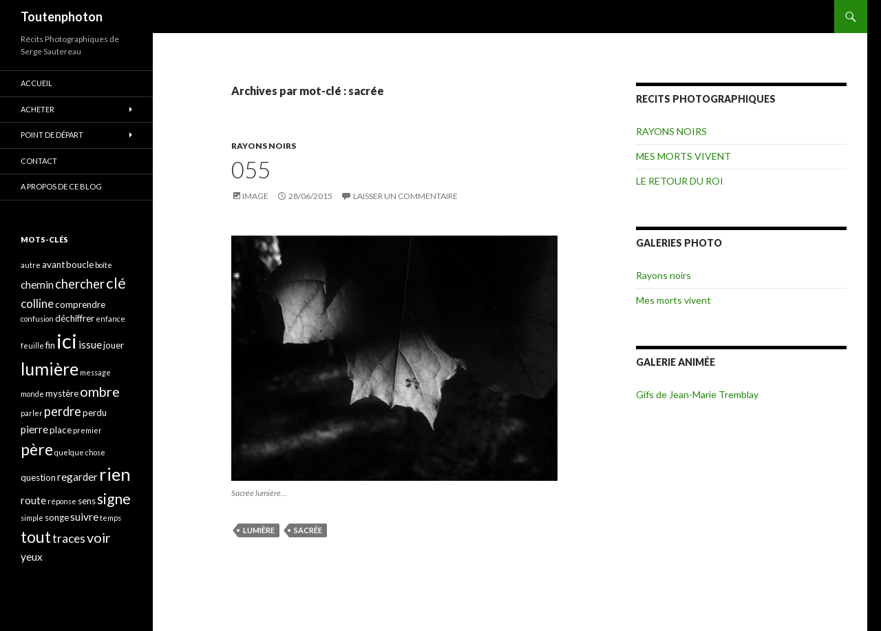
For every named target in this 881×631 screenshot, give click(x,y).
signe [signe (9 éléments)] (114, 498)
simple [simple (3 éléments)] (32, 517)
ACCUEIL (36, 83)
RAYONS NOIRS (263, 146)
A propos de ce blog (61, 186)
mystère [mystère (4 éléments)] (61, 393)
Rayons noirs (663, 275)
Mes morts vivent (673, 300)
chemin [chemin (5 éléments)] (37, 284)
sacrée (308, 530)
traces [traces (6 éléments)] (68, 538)
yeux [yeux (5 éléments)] (32, 556)
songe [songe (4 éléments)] (57, 517)
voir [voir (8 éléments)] (99, 538)
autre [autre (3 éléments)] (31, 264)
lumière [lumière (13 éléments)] (49, 368)
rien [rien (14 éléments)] (115, 474)
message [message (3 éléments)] (95, 372)
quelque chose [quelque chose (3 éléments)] (79, 452)
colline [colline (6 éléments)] (37, 303)
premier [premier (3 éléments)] (87, 430)
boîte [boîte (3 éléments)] (103, 264)
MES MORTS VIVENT (683, 156)
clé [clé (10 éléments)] (116, 282)
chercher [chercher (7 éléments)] (80, 283)
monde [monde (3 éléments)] (32, 393)
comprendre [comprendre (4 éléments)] (80, 304)
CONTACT (39, 160)
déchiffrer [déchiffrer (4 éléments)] (74, 318)
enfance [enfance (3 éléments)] (110, 318)
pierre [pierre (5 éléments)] (34, 429)
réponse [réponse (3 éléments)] (61, 501)
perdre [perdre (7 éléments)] (62, 411)
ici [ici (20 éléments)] (66, 341)
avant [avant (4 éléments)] (53, 264)
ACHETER (37, 109)
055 (250, 169)
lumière (259, 530)
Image (255, 196)
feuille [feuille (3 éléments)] (32, 345)
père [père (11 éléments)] (37, 449)
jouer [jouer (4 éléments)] (113, 345)
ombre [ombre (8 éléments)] (100, 392)
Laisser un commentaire (405, 196)
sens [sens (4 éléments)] (87, 500)
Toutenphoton (62, 16)
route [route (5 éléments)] (33, 500)
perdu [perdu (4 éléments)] (95, 412)
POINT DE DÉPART (52, 134)
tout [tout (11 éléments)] (36, 536)
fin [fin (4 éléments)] (50, 345)
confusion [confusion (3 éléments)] (37, 318)
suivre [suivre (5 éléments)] (84, 516)
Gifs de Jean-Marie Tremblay (697, 394)
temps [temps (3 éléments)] (110, 517)
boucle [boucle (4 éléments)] (80, 264)
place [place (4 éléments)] (61, 429)
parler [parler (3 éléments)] (32, 412)
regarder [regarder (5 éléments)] (77, 476)
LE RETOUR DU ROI (679, 181)
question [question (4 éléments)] (38, 477)
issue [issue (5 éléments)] (90, 344)
